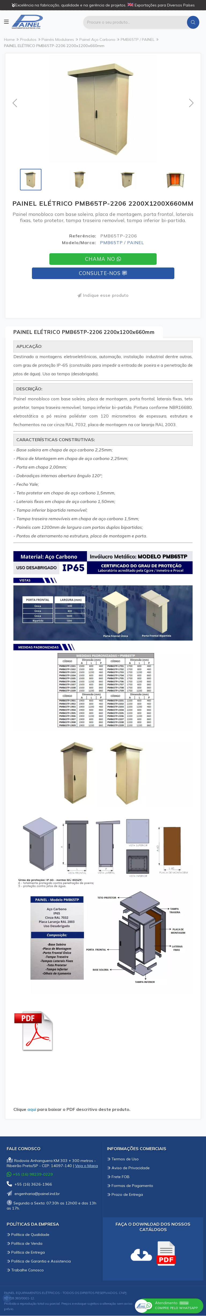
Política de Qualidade (28, 1234)
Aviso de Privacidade (128, 1168)
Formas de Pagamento (130, 1185)
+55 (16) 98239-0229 (30, 1174)
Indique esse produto (103, 295)
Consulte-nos (103, 273)
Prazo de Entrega (125, 1194)
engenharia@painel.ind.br (33, 1194)
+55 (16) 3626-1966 (29, 1184)
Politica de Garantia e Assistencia (39, 1261)
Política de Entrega (26, 1252)
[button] (15, 103)
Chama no (103, 259)
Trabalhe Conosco (25, 1270)
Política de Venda (24, 1243)
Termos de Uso (123, 1159)
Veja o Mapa (86, 1166)
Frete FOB (118, 1177)
